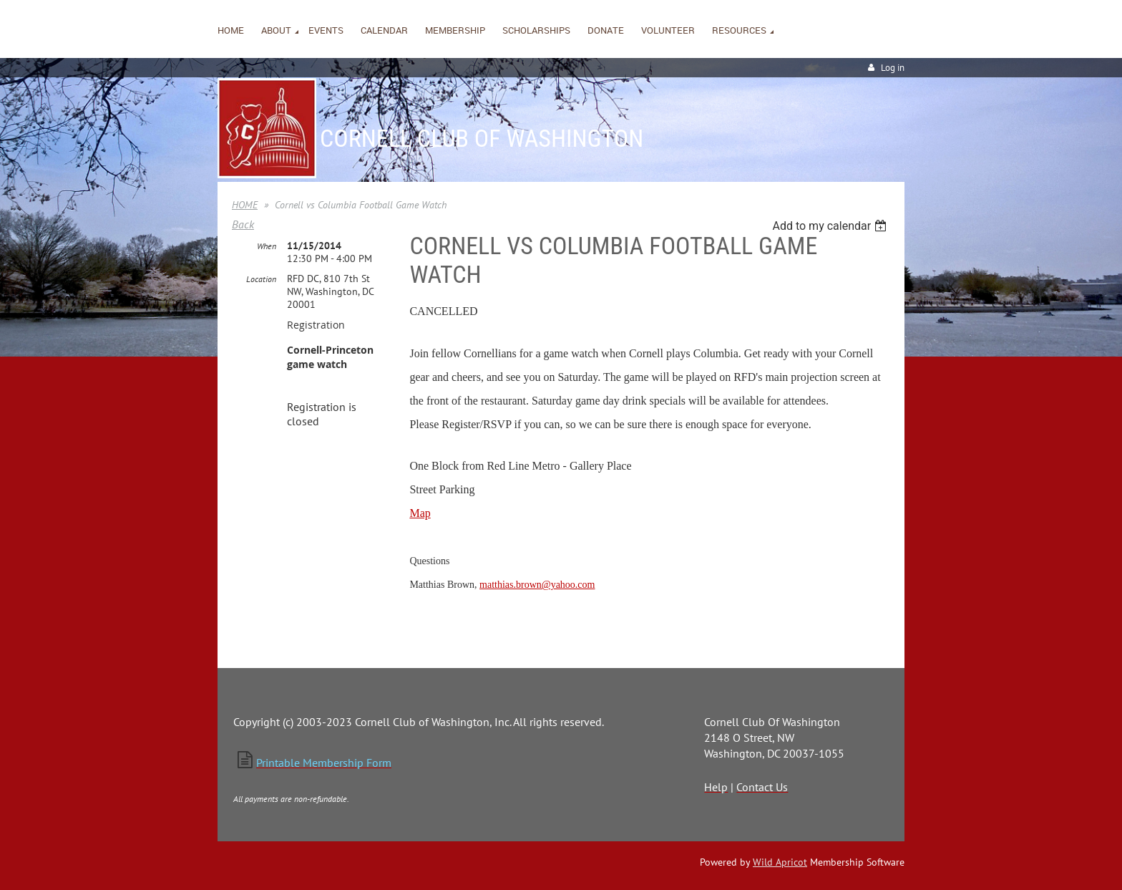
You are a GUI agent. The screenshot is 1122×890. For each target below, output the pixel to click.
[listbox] (831, 226)
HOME (245, 204)
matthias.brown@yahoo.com (537, 584)
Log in (892, 68)
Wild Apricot (780, 862)
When (266, 246)
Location (261, 279)
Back (243, 224)
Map (419, 513)
